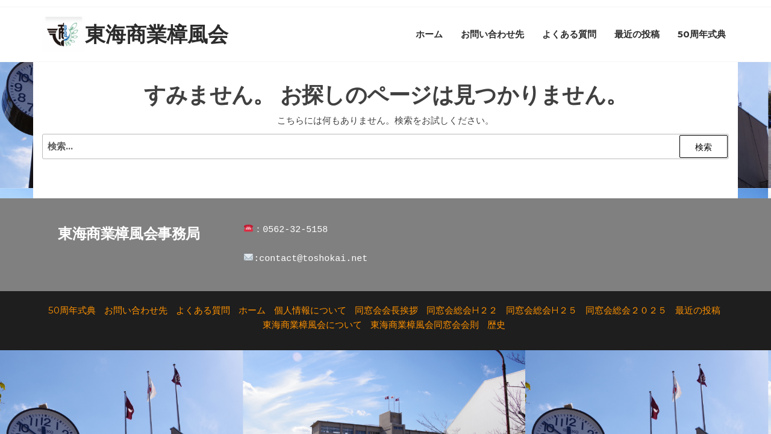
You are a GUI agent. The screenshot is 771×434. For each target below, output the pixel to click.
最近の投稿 (637, 34)
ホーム (429, 34)
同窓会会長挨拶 (386, 310)
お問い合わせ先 (492, 34)
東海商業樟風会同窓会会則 (424, 324)
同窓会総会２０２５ (626, 310)
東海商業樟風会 (156, 34)
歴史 (496, 324)
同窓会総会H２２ (462, 310)
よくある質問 (569, 34)
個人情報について (310, 310)
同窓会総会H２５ (541, 310)
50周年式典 (702, 34)
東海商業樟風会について (312, 324)
